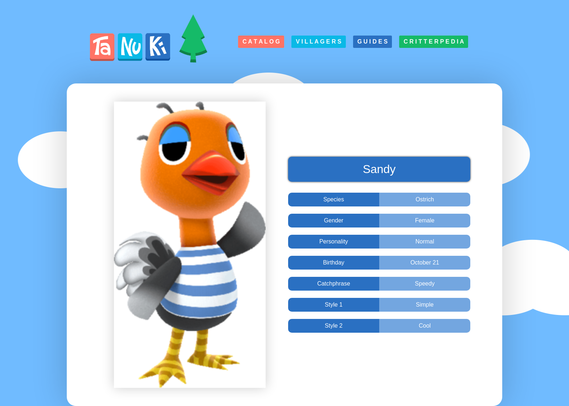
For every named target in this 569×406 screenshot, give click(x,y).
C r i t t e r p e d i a (434, 41)
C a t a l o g (261, 41)
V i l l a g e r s (318, 41)
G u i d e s (372, 41)
